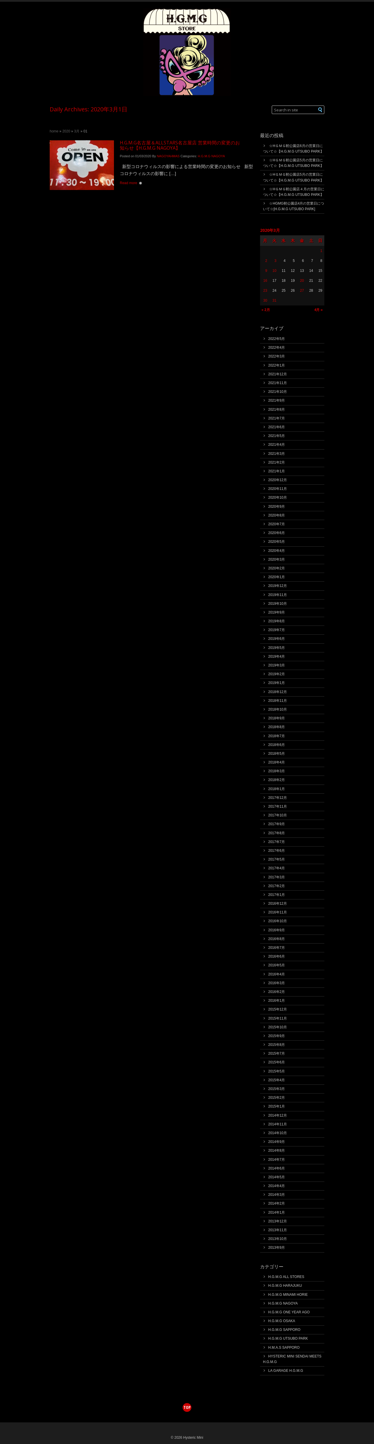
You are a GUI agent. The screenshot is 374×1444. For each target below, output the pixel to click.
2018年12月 (277, 692)
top (187, 1407)
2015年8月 (276, 1045)
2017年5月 (276, 859)
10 (274, 271)
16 (265, 281)
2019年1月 (276, 683)
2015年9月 (276, 1036)
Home (54, 131)
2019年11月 (277, 595)
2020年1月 (276, 577)
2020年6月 (276, 533)
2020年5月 (276, 542)
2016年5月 (276, 965)
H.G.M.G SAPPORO (284, 1330)
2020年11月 (277, 489)
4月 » (318, 309)
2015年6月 (276, 1062)
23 (265, 291)
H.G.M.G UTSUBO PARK (288, 1338)
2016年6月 (276, 956)
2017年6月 (276, 851)
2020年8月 (276, 515)
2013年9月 (276, 1248)
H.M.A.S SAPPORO (283, 1347)
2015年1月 (276, 1106)
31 (274, 300)
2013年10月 (277, 1239)
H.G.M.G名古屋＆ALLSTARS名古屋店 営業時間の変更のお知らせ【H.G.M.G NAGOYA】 (180, 145)
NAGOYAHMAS (168, 156)
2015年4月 (276, 1080)
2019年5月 (276, 648)
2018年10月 (277, 709)
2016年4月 (276, 974)
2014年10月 (277, 1133)
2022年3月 (276, 356)
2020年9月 (276, 507)
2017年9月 (276, 824)
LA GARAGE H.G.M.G (285, 1371)
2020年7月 (276, 524)
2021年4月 (276, 445)
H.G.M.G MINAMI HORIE (288, 1295)
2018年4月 (276, 762)
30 (265, 300)
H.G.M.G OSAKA (281, 1321)
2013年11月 (277, 1230)
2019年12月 (277, 586)
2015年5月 (276, 1071)
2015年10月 (277, 1027)
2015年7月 (276, 1053)
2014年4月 (276, 1186)
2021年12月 (277, 374)
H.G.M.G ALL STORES (286, 1277)
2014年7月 (276, 1160)
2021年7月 (276, 418)
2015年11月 (277, 1018)
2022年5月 (276, 339)
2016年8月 (276, 939)
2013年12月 (277, 1221)
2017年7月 (276, 842)
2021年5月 (276, 436)
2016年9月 (276, 930)
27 (302, 291)
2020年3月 (276, 559)
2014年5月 (276, 1177)
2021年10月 (277, 392)
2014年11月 (277, 1124)
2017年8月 (276, 833)
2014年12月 (277, 1115)
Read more (128, 183)
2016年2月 (276, 992)
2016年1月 (276, 1001)
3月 (76, 131)
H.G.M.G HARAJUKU (285, 1286)
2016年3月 (276, 983)
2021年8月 (276, 409)
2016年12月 (277, 903)
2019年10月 (277, 604)
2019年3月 (276, 665)
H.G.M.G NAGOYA (211, 156)
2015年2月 (276, 1098)
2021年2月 (276, 462)
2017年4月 (276, 868)
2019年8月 (276, 621)
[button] (320, 110)
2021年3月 (276, 454)
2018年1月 (276, 789)
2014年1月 (276, 1212)
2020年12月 (277, 480)
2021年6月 (276, 427)
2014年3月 (276, 1195)
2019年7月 (276, 630)
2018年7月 (276, 736)
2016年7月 (276, 948)
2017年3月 (276, 877)
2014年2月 (276, 1203)
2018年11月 (277, 701)
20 (302, 281)
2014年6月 (276, 1168)
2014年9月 (276, 1142)
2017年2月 (276, 886)
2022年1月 (276, 365)
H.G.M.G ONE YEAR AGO (289, 1312)
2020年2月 (276, 568)
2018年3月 (276, 771)
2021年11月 (277, 383)
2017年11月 (277, 806)
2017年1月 (276, 895)
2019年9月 (276, 612)
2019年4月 (276, 656)
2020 (66, 131)
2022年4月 (276, 348)
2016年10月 (277, 921)
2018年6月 (276, 745)
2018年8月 (276, 727)
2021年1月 (276, 471)
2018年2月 (276, 780)
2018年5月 (276, 754)
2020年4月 (276, 551)
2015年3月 (276, 1089)
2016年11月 (277, 912)
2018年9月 (276, 718)
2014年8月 (276, 1150)
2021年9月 (276, 400)
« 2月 (266, 310)
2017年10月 (277, 815)
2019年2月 (276, 674)
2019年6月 (276, 639)
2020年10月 (277, 497)
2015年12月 (277, 1009)
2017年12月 (277, 798)
